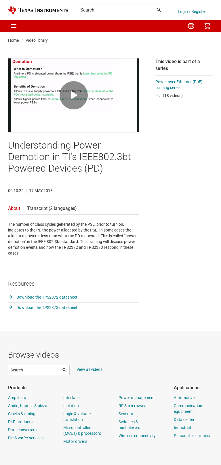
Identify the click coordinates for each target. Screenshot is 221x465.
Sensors (126, 413)
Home (13, 40)
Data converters (22, 430)
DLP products (20, 422)
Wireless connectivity (137, 435)
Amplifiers (17, 397)
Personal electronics (192, 435)
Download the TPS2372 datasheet (42, 297)
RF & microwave (133, 405)
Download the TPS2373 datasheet (42, 307)
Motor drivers (75, 441)
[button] (14, 26)
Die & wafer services (25, 438)
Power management (137, 397)
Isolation (71, 405)
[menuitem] (191, 26)
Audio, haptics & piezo (27, 405)
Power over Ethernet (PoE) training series (179, 84)
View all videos (89, 369)
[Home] (38, 10)
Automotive (184, 397)
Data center (184, 419)
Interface (71, 397)
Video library (37, 40)
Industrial (182, 427)
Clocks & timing (21, 413)
